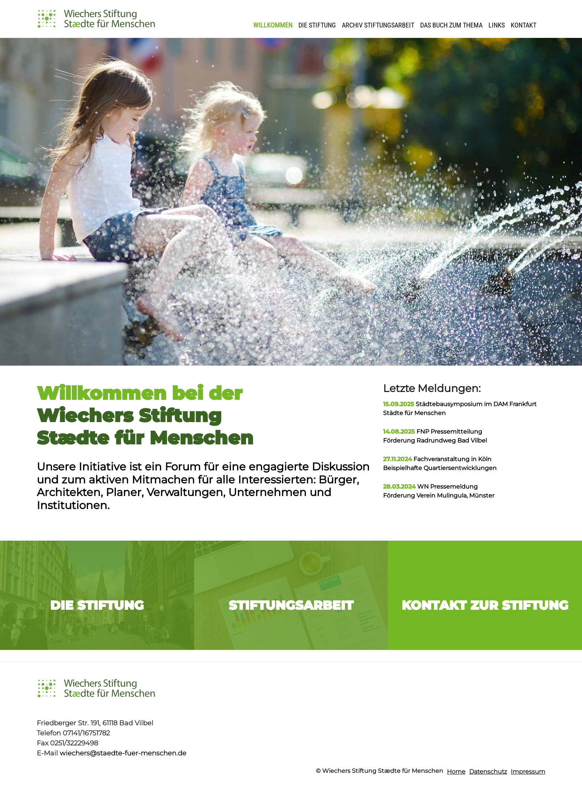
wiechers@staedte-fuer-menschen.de (123, 753)
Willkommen (272, 25)
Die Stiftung (317, 25)
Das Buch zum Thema (451, 25)
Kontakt (523, 25)
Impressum (528, 771)
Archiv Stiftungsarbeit (378, 25)
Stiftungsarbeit (291, 605)
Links (496, 25)
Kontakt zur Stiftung (485, 605)
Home (456, 771)
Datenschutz (488, 771)
